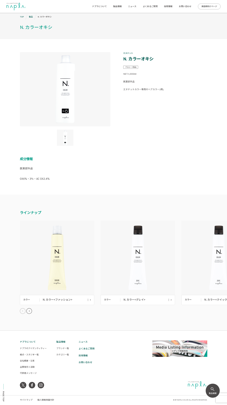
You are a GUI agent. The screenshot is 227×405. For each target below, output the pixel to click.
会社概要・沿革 (27, 361)
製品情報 (117, 6)
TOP (22, 17)
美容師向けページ (209, 6)
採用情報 (168, 6)
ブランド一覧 (62, 348)
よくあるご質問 (150, 6)
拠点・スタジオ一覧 (29, 355)
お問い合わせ (185, 6)
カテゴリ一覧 (62, 355)
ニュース (132, 6)
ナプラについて (99, 6)
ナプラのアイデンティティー (33, 348)
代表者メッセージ (28, 373)
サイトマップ (26, 400)
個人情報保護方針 (45, 400)
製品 (31, 17)
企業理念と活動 (27, 367)
